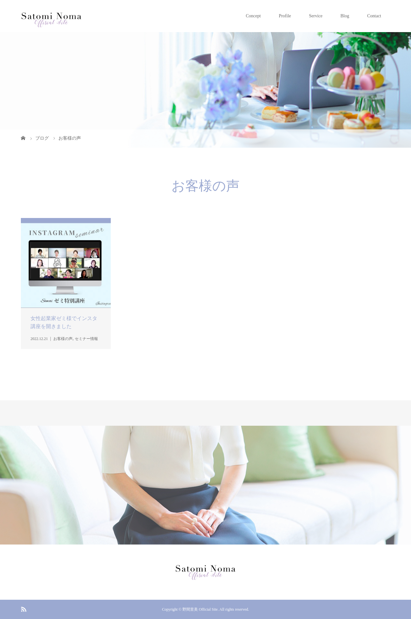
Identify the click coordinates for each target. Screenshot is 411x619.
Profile (285, 15)
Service (315, 15)
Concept (253, 15)
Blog (344, 15)
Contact (374, 15)
